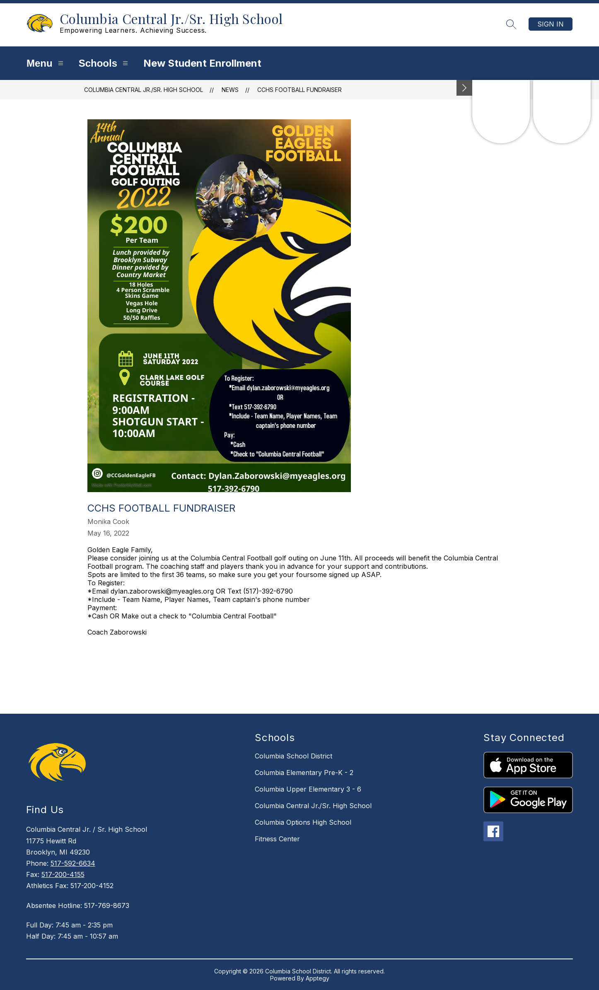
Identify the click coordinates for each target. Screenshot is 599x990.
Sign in (550, 24)
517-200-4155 (63, 874)
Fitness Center (277, 839)
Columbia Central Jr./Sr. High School (143, 89)
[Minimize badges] (464, 88)
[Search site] (511, 24)
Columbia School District (293, 756)
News (230, 89)
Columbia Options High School (303, 822)
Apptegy (317, 978)
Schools (104, 63)
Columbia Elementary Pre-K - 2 (304, 772)
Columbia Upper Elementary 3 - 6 (308, 789)
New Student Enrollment (202, 63)
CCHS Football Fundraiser (299, 89)
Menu (46, 63)
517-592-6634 (73, 863)
